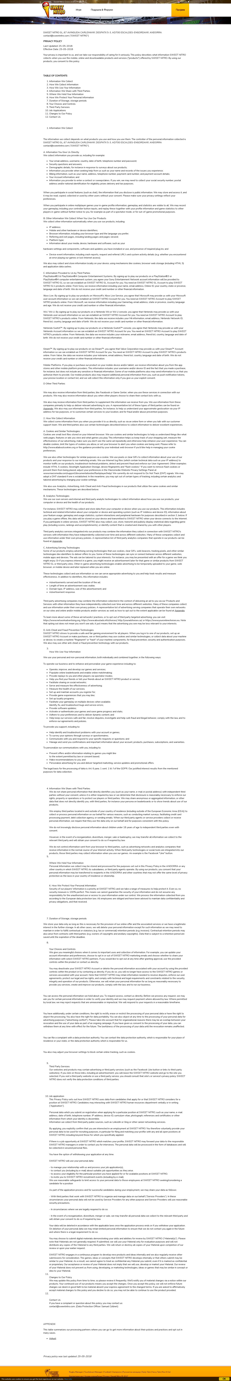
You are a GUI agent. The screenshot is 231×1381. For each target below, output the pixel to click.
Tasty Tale (146, 1372)
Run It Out (166, 1372)
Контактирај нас (76, 1376)
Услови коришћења (93, 1376)
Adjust (52, 1338)
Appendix (48, 408)
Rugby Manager (76, 1372)
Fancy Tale (156, 1372)
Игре (78, 9)
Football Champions (112, 1372)
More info (71, 1379)
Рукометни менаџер (132, 1372)
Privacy (106, 1376)
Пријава (180, 9)
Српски (182, 1)
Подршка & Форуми (102, 9)
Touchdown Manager (93, 1372)
